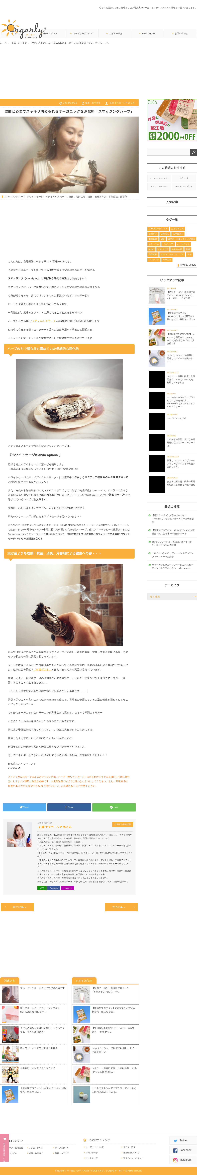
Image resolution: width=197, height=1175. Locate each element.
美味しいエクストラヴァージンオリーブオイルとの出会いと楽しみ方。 (181, 463)
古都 (189, 254)
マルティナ (154, 259)
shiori (151, 249)
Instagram (67, 888)
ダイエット (184, 178)
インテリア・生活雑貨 (13, 1148)
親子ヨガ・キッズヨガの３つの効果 (39, 1048)
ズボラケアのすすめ (176, 418)
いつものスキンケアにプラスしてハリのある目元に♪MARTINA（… (114, 1090)
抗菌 (71, 196)
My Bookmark (148, 33)
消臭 (90, 196)
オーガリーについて (83, 33)
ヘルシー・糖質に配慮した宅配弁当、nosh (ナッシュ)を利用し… (114, 1070)
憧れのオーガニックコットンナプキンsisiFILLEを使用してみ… (40, 1010)
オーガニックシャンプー (159, 178)
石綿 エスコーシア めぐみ (122, 103)
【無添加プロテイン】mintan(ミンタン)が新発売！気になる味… (43, 1090)
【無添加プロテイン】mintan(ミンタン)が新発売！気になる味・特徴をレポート (181, 316)
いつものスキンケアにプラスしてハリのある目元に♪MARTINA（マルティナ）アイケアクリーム (181, 402)
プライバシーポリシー (133, 1158)
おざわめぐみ (177, 228)
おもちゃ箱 (177, 249)
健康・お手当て (93, 103)
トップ (17, 33)
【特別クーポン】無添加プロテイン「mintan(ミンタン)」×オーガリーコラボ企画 (181, 295)
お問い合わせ (181, 33)
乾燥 (188, 249)
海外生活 (80, 196)
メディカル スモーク (44, 321)
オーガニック (183, 244)
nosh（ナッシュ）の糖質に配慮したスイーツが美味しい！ (114, 1050)
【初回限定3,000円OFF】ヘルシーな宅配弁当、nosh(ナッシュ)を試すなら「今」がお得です (180, 339)
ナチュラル (154, 244)
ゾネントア (168, 244)
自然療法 (113, 196)
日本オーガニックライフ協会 (181, 239)
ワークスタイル (10, 1153)
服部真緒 (153, 239)
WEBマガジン (50, 33)
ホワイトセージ (35, 196)
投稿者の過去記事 (123, 824)
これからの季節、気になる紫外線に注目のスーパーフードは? (181, 442)
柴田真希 (153, 254)
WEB (42, 888)
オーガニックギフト (184, 186)
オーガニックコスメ (158, 228)
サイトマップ (92, 1158)
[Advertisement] (98, 71)
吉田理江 (165, 234)
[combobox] (168, 152)
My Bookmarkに (4, 1151)
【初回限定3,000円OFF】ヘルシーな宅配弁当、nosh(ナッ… (113, 1030)
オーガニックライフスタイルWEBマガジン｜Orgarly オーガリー (96, 1171)
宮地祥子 (153, 234)
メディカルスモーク (56, 196)
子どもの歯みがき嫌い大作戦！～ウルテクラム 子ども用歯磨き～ (42, 1030)
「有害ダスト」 (42, 669)
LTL (162, 239)
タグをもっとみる (188, 265)
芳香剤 (123, 196)
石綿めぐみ (100, 196)
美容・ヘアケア (62, 1153)
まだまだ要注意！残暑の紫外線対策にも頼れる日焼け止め (181, 483)
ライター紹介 (115, 33)
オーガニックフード (159, 186)
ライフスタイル (62, 1148)
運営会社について (131, 1152)
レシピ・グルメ (36, 1148)
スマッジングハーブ (15, 196)
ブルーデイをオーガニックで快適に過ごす (42, 988)
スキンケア (163, 249)
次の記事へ (119, 907)
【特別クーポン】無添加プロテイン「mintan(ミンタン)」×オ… (110, 990)
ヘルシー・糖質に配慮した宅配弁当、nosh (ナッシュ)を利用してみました (181, 379)
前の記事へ (19, 907)
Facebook (54, 888)
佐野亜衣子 (178, 234)
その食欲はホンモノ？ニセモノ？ (37, 1068)
